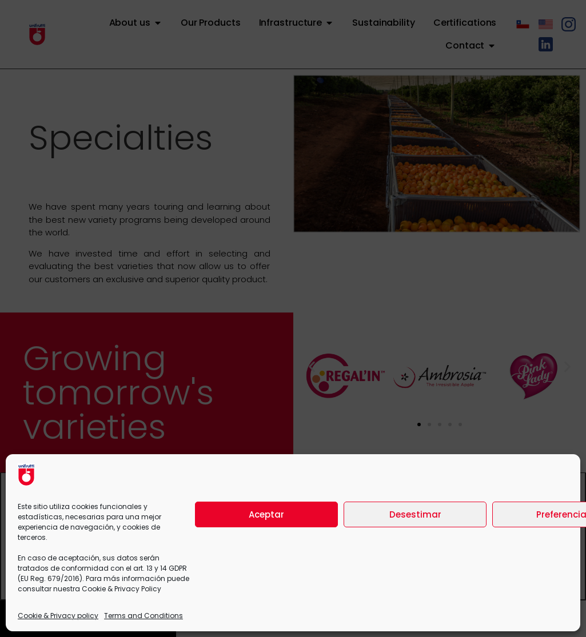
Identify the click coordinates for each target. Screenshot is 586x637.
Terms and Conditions (143, 615)
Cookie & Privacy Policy (121, 589)
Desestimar (415, 514)
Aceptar (266, 514)
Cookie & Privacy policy (58, 615)
